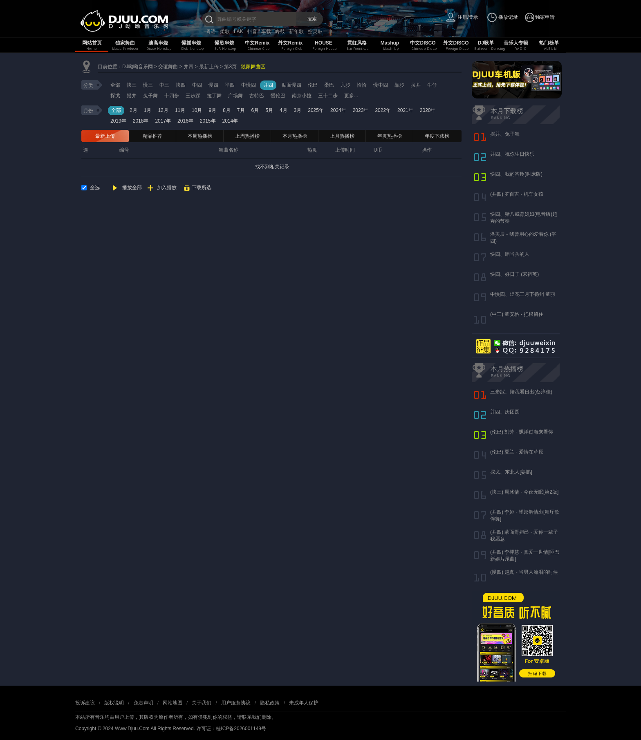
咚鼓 (280, 31)
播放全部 (132, 187)
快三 (132, 85)
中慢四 (248, 85)
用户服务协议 (236, 703)
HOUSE (323, 43)
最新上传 (209, 66)
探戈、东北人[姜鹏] (511, 472)
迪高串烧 (158, 43)
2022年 (383, 110)
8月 (227, 110)
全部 (115, 85)
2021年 (405, 110)
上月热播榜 (342, 136)
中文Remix (257, 43)
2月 (133, 110)
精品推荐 (152, 136)
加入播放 (167, 187)
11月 (180, 110)
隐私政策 (270, 703)
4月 (283, 110)
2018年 (141, 121)
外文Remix (290, 43)
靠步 (399, 85)
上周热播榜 (247, 136)
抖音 (252, 31)
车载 (266, 31)
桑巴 (329, 85)
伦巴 (313, 85)
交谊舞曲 (168, 66)
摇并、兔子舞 (505, 134)
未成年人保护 (303, 703)
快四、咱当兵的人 (509, 254)
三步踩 (193, 95)
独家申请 (545, 17)
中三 (164, 85)
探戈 (115, 95)
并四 (188, 66)
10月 (197, 110)
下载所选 (201, 187)
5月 (269, 110)
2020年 (428, 110)
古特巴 (256, 95)
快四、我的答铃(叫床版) (516, 174)
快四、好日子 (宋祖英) (514, 274)
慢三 (148, 85)
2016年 (185, 121)
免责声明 (143, 703)
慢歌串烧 (224, 43)
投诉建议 (85, 703)
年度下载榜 (437, 136)
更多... (351, 95)
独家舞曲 (125, 43)
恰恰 (362, 85)
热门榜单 (549, 43)
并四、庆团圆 (505, 412)
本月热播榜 (294, 136)
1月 (148, 110)
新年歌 (296, 31)
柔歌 (225, 31)
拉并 (416, 85)
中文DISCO (422, 43)
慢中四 (380, 85)
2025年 (316, 110)
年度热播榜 (389, 136)
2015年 (208, 121)
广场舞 (235, 95)
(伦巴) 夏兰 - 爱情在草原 (516, 452)
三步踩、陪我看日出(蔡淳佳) (521, 392)
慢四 (213, 85)
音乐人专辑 (516, 43)
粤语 (211, 31)
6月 (255, 110)
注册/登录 (467, 17)
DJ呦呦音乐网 (137, 66)
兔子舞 (150, 95)
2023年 (361, 110)
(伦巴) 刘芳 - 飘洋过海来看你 (521, 432)
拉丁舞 (214, 95)
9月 (212, 110)
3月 (298, 110)
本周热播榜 (200, 136)
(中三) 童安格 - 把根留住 (516, 314)
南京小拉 (302, 95)
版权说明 (114, 703)
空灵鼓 (315, 31)
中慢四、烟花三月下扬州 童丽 (522, 294)
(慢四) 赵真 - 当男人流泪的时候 (524, 572)
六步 (345, 85)
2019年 (118, 121)
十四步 (171, 95)
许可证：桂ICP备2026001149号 (231, 728)
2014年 (230, 121)
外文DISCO (455, 43)
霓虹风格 (357, 43)
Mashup (390, 43)
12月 (163, 110)
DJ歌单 (486, 43)
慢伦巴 (278, 95)
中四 (197, 85)
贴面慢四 (291, 85)
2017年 (163, 121)
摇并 (132, 95)
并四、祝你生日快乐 (512, 154)
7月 (241, 110)
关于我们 (201, 703)
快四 (181, 85)
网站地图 (172, 703)
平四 (230, 85)
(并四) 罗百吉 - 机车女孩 (516, 194)
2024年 (338, 110)
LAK (238, 31)
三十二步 (328, 95)
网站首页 (92, 43)
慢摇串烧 (191, 43)
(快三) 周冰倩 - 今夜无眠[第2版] (524, 492)
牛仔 (432, 85)
